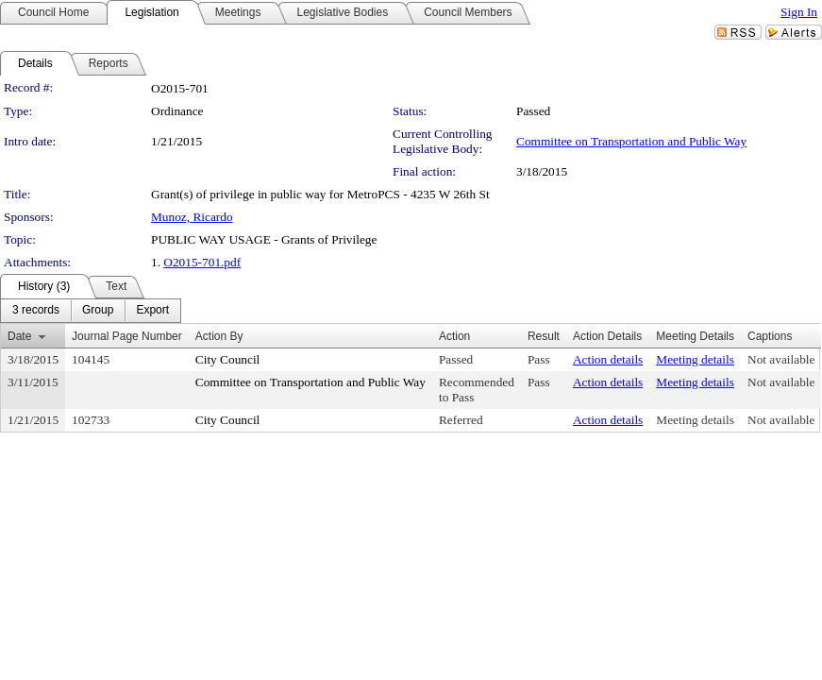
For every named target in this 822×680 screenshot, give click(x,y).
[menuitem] (36, 310)
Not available (780, 359)
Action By (219, 336)
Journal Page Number (127, 336)
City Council (227, 359)
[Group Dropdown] (98, 310)
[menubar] (90, 310)
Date (19, 336)
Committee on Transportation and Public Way (631, 141)
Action (454, 336)
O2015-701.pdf (202, 262)
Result (544, 336)
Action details (608, 359)
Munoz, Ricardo (192, 217)
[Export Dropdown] (152, 310)
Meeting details (695, 359)
